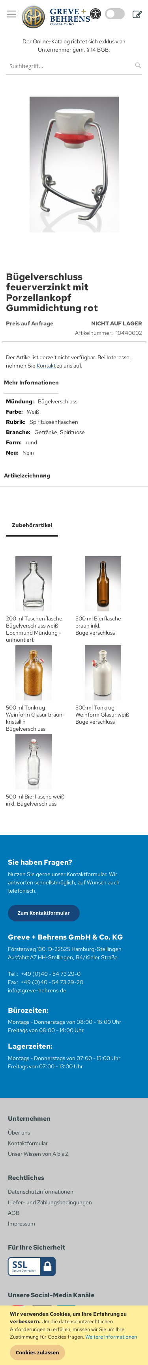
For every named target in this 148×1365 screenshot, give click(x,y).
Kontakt (46, 365)
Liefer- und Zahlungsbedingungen (50, 1202)
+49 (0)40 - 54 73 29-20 (52, 982)
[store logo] (56, 17)
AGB (13, 1212)
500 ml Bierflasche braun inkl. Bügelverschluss (98, 625)
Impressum (21, 1223)
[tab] (74, 386)
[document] (75, 1335)
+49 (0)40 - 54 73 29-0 (51, 973)
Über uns (19, 1132)
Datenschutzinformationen (40, 1191)
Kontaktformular (28, 1143)
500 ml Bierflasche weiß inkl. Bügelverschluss (35, 800)
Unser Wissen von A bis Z (38, 1153)
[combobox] (74, 66)
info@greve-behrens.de (37, 990)
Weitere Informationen (111, 1336)
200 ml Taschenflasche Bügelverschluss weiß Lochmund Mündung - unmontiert (34, 629)
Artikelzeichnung (27, 475)
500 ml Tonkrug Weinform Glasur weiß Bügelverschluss (102, 714)
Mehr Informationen (31, 382)
